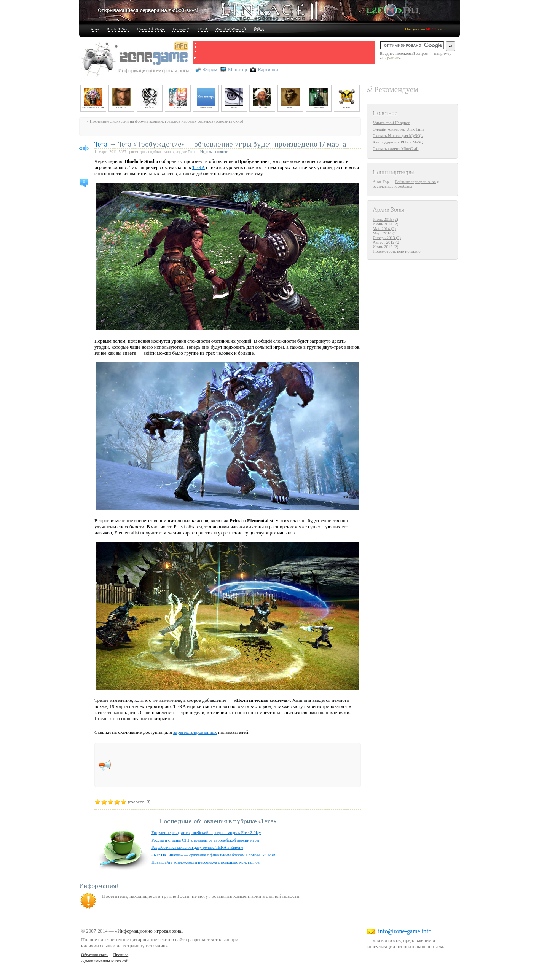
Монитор (237, 69)
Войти (259, 28)
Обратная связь (94, 954)
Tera (100, 144)
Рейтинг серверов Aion (415, 181)
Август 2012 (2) (386, 242)
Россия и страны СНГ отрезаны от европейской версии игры (205, 840)
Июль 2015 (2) (385, 219)
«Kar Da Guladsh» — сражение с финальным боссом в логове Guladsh (213, 855)
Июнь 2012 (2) (385, 246)
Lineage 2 (180, 29)
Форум (210, 69)
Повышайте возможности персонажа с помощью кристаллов (205, 862)
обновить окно (229, 121)
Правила (120, 954)
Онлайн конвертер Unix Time (398, 129)
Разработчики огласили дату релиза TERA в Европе (197, 847)
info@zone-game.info (404, 931)
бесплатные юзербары (392, 186)
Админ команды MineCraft (104, 960)
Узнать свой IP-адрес (391, 122)
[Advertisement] (286, 52)
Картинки (268, 69)
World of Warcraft (230, 29)
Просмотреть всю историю (397, 251)
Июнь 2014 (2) (385, 224)
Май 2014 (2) (384, 228)
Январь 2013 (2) (387, 237)
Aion (95, 29)
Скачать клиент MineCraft (396, 148)
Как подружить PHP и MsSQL (399, 142)
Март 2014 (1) (385, 233)
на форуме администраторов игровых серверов (171, 121)
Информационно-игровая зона (149, 931)
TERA (202, 29)
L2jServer (390, 58)
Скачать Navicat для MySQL (398, 135)
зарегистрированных (195, 732)
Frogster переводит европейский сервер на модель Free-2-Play (206, 832)
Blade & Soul (118, 29)
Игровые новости (214, 152)
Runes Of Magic (151, 29)
